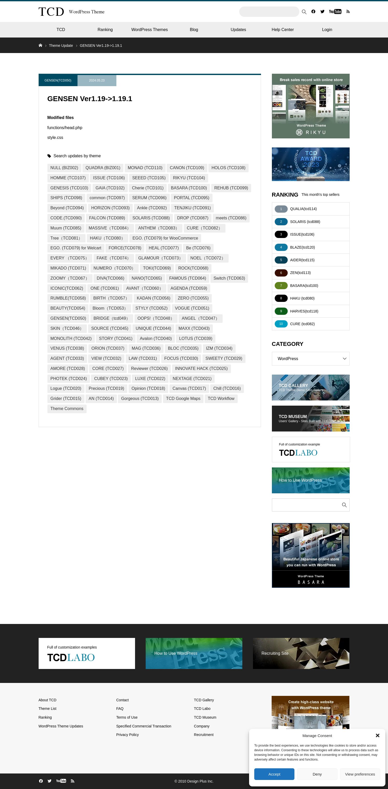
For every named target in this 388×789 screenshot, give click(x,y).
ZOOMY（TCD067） (70, 278)
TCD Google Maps (183, 398)
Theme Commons (67, 408)
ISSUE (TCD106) (109, 178)
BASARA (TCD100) (189, 188)
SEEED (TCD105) (149, 178)
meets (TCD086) (231, 218)
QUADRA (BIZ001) (103, 168)
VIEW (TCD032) (106, 358)
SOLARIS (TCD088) (151, 218)
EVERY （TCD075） (70, 258)
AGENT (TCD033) (67, 358)
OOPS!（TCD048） (156, 318)
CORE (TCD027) (108, 368)
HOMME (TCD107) (68, 178)
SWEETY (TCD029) (224, 358)
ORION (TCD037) (107, 348)
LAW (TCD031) (143, 358)
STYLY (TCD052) (152, 308)
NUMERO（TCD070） (115, 268)
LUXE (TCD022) (150, 378)
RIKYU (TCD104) (189, 178)
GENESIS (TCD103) (69, 188)
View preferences (360, 774)
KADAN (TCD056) (154, 298)
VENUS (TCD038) (67, 348)
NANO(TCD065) (147, 278)
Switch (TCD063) (229, 278)
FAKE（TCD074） (114, 258)
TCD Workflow (221, 398)
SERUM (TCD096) (149, 198)
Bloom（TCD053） (110, 308)
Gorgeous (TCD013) (140, 398)
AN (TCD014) (101, 398)
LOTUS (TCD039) (195, 338)
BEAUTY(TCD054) (68, 308)
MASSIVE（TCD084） (110, 228)
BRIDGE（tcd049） (112, 318)
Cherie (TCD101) (148, 188)
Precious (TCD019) (106, 388)
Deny (317, 774)
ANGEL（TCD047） (201, 318)
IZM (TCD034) (219, 348)
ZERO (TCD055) (193, 298)
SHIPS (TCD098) (66, 198)
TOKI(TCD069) (157, 268)
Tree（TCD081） (67, 238)
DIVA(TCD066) (110, 278)
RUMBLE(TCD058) (68, 298)
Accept (274, 774)
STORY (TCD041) (115, 338)
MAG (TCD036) (146, 348)
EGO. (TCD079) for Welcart (76, 248)
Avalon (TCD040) (156, 338)
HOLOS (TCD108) (228, 168)
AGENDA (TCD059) (189, 288)
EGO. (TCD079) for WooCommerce (165, 238)
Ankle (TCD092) (152, 208)
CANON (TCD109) (187, 168)
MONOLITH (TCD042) (71, 338)
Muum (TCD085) (66, 228)
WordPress (313, 359)
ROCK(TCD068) (193, 268)
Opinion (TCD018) (148, 388)
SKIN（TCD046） (67, 328)
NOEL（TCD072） (208, 258)
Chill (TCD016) (227, 388)
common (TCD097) (107, 198)
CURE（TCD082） (204, 228)
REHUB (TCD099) (231, 188)
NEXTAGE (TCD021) (192, 378)
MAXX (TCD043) (194, 328)
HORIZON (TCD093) (110, 208)
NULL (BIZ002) (64, 168)
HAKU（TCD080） (107, 238)
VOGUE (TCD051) (192, 308)
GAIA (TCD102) (110, 188)
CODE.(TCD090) (66, 218)
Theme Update (61, 45)
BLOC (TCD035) (183, 348)
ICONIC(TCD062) (67, 288)
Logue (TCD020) (66, 388)
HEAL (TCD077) (164, 248)
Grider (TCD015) (66, 398)
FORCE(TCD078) (125, 248)
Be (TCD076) (198, 248)
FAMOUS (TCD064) (187, 278)
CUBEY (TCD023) (111, 378)
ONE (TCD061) (104, 288)
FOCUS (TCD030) (181, 358)
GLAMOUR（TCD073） (160, 258)
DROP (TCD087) (193, 218)
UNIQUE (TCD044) (153, 328)
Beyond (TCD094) (67, 208)
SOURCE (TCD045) (109, 328)
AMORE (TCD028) (68, 368)
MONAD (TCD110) (145, 168)
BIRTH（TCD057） (111, 298)
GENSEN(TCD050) (58, 80)
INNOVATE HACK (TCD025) (201, 368)
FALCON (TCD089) (107, 218)
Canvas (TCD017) (189, 388)
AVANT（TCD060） (144, 288)
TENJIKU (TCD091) (192, 208)
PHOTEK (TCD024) (69, 378)
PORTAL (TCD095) (191, 198)
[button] (377, 735)
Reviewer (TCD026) (149, 368)
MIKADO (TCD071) (68, 268)
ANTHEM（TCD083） (158, 228)
